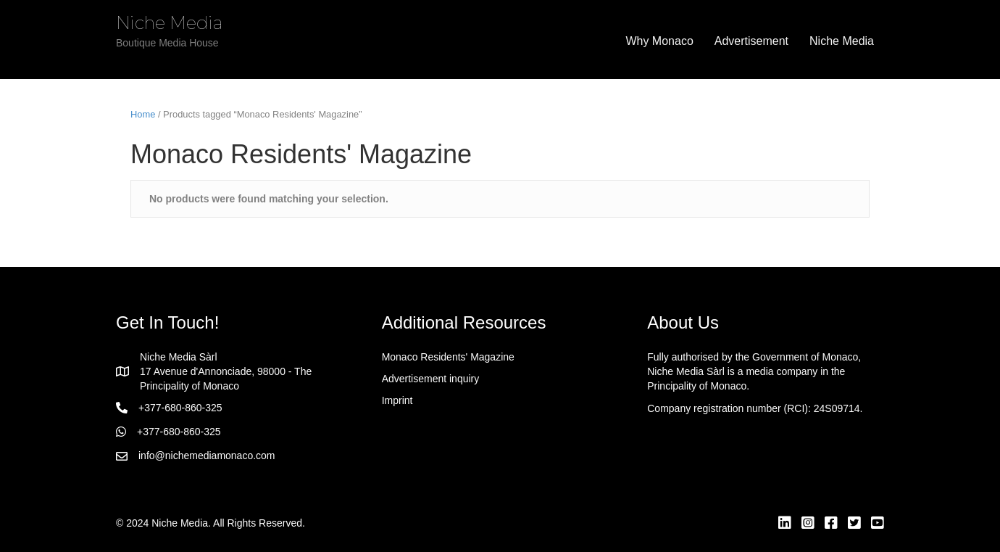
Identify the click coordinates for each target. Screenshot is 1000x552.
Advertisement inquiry (431, 378)
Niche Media (841, 41)
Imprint (397, 400)
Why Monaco (659, 41)
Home (142, 114)
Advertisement (751, 41)
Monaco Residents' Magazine (448, 357)
